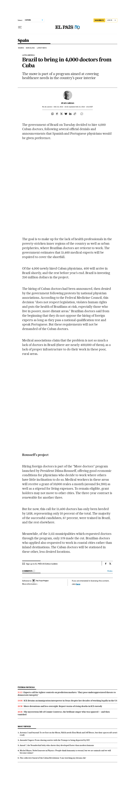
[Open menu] (20, 27)
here (78, 584)
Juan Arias (67, 103)
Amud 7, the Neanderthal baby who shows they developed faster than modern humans (57, 745)
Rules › (110, 571)
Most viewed (24, 726)
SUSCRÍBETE (99, 20)
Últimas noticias (26, 687)
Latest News (42, 48)
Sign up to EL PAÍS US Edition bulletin (42, 564)
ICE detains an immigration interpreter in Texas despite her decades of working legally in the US (70, 700)
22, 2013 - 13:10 (61, 107)
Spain (23, 40)
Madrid (21, 48)
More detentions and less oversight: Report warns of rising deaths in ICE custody (63, 706)
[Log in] (111, 20)
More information (30, 584)
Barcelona (30, 48)
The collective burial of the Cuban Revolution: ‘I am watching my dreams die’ (53, 758)
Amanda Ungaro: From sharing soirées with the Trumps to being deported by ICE (55, 740)
